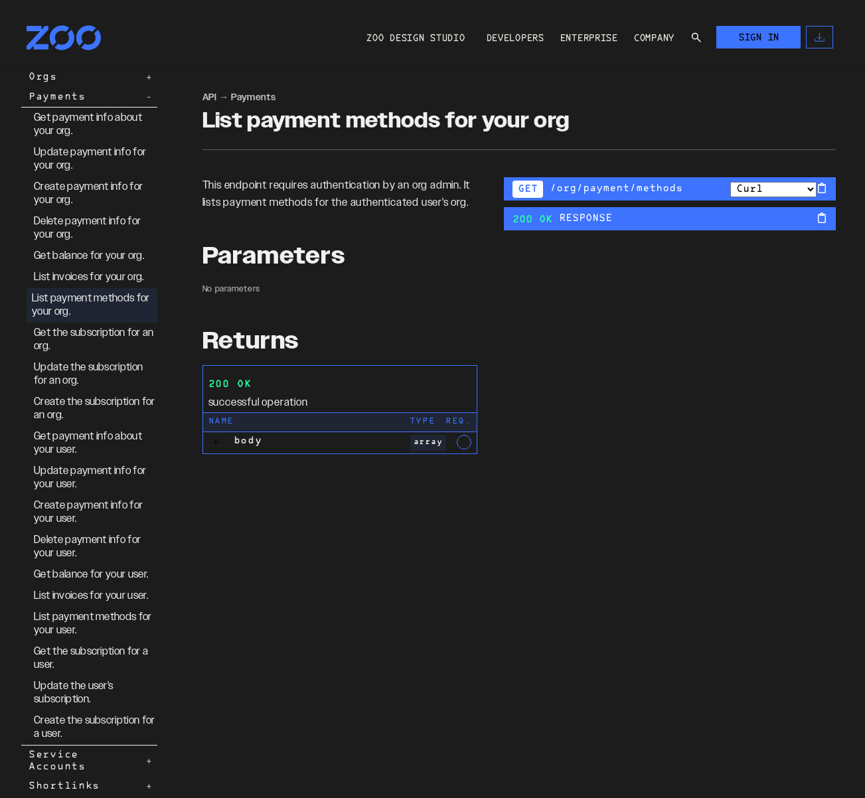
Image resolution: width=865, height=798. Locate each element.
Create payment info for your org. (88, 193)
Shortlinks (64, 786)
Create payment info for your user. (88, 512)
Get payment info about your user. (88, 443)
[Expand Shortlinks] (149, 787)
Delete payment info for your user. (87, 546)
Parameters (273, 256)
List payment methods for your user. (93, 623)
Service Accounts (57, 761)
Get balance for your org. (89, 256)
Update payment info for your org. (90, 159)
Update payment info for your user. (90, 477)
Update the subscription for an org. (88, 374)
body (248, 441)
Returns (250, 341)
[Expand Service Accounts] (149, 761)
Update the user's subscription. (73, 692)
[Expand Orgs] (149, 78)
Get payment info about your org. (88, 124)
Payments (57, 97)
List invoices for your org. (89, 277)
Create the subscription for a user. (94, 727)
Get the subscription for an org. (94, 339)
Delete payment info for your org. (87, 228)
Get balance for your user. (91, 575)
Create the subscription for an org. (94, 408)
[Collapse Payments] (149, 98)
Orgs (43, 77)
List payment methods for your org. (91, 305)
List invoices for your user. (91, 596)
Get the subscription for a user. (91, 658)
